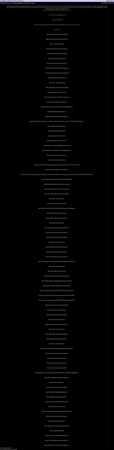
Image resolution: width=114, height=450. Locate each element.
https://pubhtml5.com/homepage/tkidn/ (57, 397)
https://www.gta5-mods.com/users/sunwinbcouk (56, 97)
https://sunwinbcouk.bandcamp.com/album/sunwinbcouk (57, 411)
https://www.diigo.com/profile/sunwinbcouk (57, 334)
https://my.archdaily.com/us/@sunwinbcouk (56, 305)
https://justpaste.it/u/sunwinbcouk (56, 135)
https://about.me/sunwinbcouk (57, 266)
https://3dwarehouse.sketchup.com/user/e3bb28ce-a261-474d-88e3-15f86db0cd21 (57, 372)
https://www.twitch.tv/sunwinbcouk (57, 77)
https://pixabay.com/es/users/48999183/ (56, 237)
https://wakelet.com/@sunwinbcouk (56, 126)
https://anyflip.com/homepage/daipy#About (56, 392)
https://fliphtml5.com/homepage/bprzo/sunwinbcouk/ (56, 285)
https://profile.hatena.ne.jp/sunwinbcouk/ (56, 218)
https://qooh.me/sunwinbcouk (56, 198)
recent (33, 3)
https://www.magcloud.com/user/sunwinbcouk (57, 377)
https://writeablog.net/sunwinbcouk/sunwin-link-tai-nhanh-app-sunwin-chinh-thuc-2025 (56, 164)
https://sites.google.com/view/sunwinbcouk (57, 87)
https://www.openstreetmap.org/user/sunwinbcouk (57, 184)
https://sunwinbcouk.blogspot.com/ (57, 160)
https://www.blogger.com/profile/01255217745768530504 (57, 179)
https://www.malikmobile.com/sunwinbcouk (56, 353)
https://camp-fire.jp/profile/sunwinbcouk (56, 314)
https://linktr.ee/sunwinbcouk (56, 223)
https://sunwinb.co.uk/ (100, 7)
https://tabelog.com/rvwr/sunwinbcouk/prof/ (56, 116)
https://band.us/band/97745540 (56, 319)
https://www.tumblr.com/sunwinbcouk (57, 53)
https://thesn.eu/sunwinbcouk (56, 343)
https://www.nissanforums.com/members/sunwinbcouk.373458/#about (56, 208)
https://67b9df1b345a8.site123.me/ (56, 111)
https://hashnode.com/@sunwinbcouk (57, 368)
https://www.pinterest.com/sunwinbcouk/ (57, 48)
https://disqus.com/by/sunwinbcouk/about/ (57, 232)
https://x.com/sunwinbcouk (57, 44)
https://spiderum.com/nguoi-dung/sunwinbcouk (56, 426)
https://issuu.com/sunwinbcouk (57, 82)
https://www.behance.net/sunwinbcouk (57, 63)
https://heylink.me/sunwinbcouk (56, 421)
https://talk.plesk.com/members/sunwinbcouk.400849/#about (57, 106)
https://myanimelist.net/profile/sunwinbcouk (56, 401)
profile (14, 3)
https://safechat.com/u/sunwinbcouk (56, 358)
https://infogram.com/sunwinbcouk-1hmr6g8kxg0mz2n (56, 150)
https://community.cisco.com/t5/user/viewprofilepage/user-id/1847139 (56, 261)
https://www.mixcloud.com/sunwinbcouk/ (56, 247)
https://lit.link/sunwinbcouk (57, 382)
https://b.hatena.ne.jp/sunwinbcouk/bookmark (57, 227)
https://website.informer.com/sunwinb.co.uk (56, 324)
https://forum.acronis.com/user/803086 (57, 387)
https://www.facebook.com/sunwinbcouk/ (57, 34)
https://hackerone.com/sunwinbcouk (56, 310)
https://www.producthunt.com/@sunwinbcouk (57, 73)
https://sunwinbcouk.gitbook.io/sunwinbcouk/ (56, 169)
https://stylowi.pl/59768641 (57, 430)
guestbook (20, 3)
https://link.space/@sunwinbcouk (56, 406)
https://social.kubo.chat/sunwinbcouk (56, 363)
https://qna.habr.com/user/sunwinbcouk (56, 416)
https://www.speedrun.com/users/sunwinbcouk (56, 189)
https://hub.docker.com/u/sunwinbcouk (57, 252)
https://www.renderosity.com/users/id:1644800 (56, 194)
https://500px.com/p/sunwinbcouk (57, 58)
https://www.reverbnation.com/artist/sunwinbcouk (57, 276)
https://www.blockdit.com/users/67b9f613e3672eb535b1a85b (57, 348)
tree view (103, 3)
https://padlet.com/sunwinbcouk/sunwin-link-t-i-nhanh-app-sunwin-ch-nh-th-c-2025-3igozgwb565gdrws (57, 121)
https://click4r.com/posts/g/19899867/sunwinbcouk (56, 145)
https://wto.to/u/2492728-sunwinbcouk (57, 102)
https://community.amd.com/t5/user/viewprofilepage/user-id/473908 (56, 295)
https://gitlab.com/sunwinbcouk (57, 242)
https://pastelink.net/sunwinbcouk (56, 131)
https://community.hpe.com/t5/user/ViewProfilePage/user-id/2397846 (57, 300)
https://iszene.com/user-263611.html (56, 203)
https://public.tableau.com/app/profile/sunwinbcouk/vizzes (57, 281)
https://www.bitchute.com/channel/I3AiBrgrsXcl (56, 445)
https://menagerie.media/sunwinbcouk (57, 339)
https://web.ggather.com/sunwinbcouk (57, 213)
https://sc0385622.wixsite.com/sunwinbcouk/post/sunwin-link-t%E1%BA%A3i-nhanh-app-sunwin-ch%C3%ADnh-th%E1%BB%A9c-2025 (57, 174)
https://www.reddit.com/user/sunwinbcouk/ (57, 68)
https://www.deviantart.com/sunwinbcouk (56, 256)
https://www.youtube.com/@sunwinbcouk (57, 39)
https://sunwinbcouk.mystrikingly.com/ (57, 155)
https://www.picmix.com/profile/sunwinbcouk (56, 435)
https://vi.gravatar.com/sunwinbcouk (56, 92)
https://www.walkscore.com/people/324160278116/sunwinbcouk (57, 290)
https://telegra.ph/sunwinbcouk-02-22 (56, 140)
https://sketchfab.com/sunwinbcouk (56, 271)
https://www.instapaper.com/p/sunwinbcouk (56, 440)
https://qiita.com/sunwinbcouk (56, 329)
